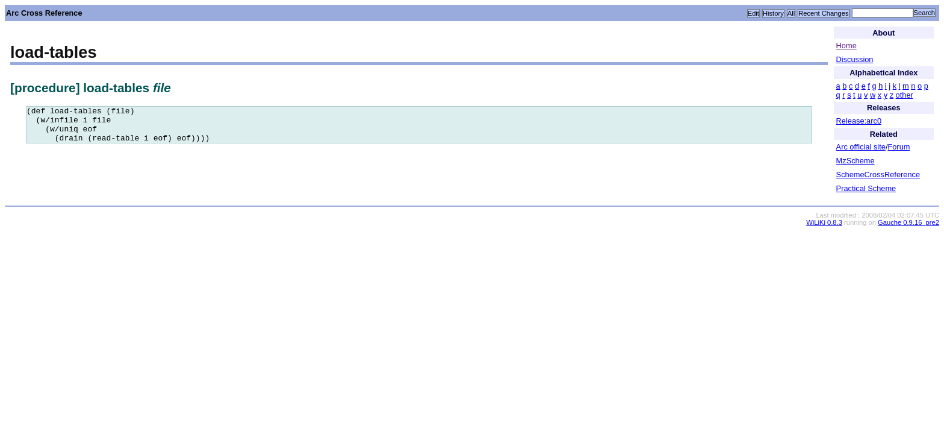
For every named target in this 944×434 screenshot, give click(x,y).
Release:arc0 (858, 120)
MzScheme (855, 160)
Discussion (855, 59)
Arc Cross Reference (44, 12)
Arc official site (861, 146)
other (904, 94)
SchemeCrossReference (878, 174)
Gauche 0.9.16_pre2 (908, 222)
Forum (898, 146)
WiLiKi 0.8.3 (824, 222)
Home (846, 45)
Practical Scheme (866, 188)
